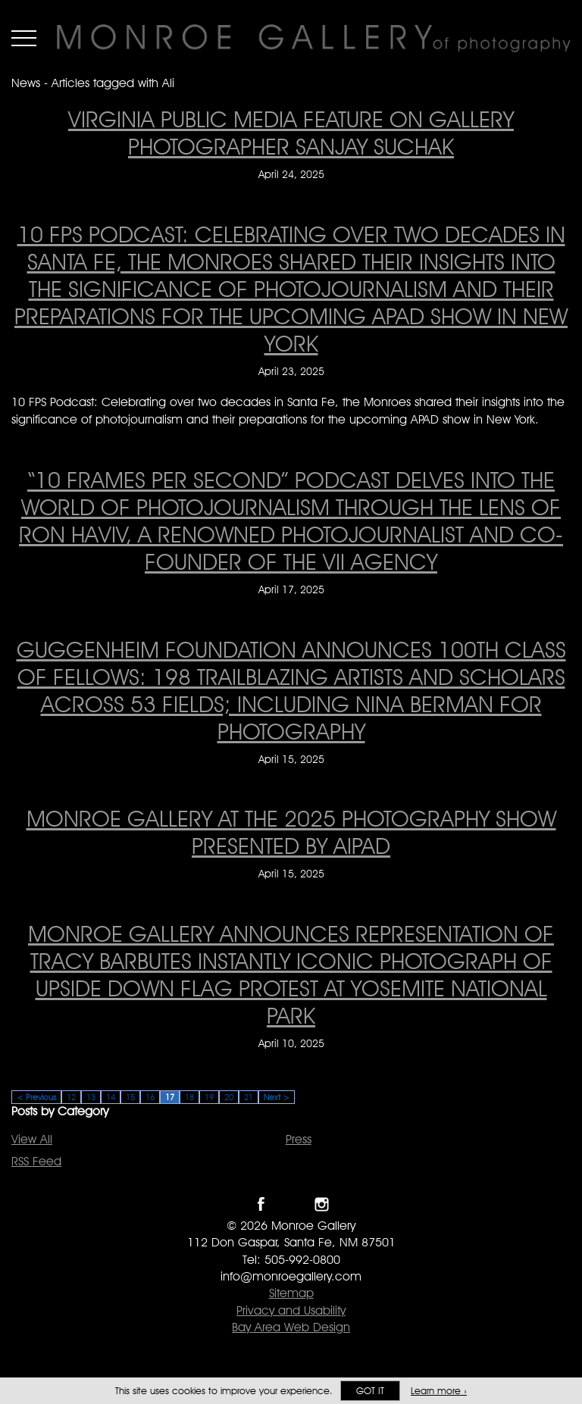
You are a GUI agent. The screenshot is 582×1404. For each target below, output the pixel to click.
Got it (370, 1390)
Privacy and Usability (291, 1310)
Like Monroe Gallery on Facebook (261, 1204)
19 (209, 1097)
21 (248, 1097)
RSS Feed (36, 1161)
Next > (276, 1097)
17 (169, 1097)
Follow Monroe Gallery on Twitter (291, 1204)
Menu (23, 38)
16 (150, 1097)
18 (189, 1097)
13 (90, 1097)
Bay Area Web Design (291, 1327)
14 (110, 1097)
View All (31, 1139)
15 (130, 1097)
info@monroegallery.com (291, 1276)
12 (71, 1097)
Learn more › (439, 1390)
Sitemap (291, 1293)
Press (298, 1139)
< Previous (36, 1097)
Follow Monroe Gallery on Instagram (321, 1204)
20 (228, 1097)
